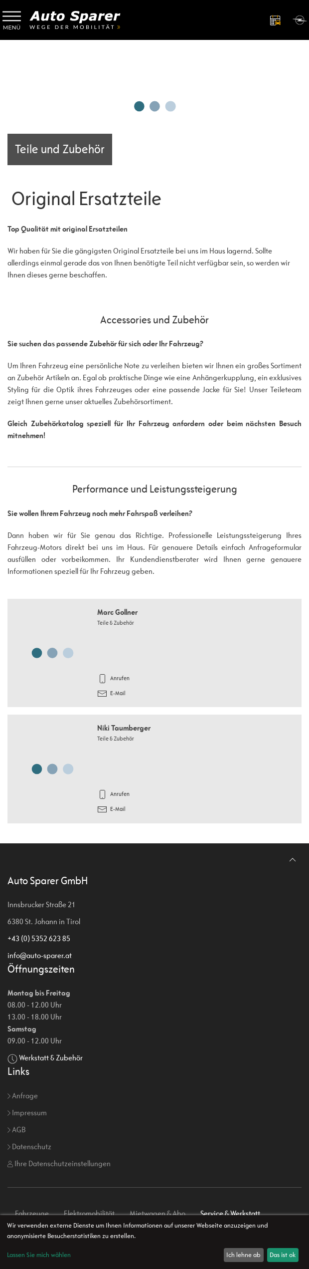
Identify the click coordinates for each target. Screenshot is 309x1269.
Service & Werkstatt (230, 1213)
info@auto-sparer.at (39, 955)
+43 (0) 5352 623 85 (38, 938)
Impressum (27, 1112)
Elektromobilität (89, 1213)
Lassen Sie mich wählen (39, 1255)
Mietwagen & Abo (157, 1213)
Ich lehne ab (243, 1255)
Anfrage (22, 1095)
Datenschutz (29, 1146)
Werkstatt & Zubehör (51, 1057)
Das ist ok (283, 1255)
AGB (16, 1129)
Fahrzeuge (32, 1213)
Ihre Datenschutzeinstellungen (59, 1163)
